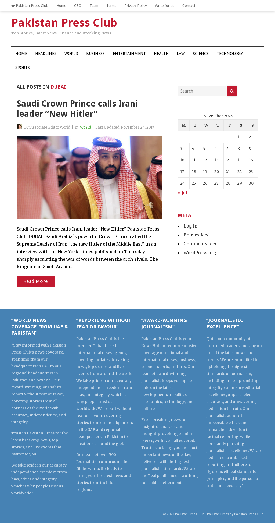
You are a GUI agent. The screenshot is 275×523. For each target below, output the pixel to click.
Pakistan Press (218, 514)
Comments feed (201, 243)
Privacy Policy (135, 5)
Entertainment (129, 53)
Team (93, 5)
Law (181, 53)
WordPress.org (200, 252)
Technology (230, 53)
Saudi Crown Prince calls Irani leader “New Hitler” (77, 108)
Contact (188, 5)
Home (61, 5)
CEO (77, 5)
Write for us (164, 5)
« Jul (182, 192)
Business (95, 53)
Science (201, 53)
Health (161, 53)
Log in (190, 226)
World (71, 53)
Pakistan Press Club (29, 5)
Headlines (45, 53)
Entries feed (197, 235)
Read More (35, 281)
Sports (22, 67)
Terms (111, 5)
